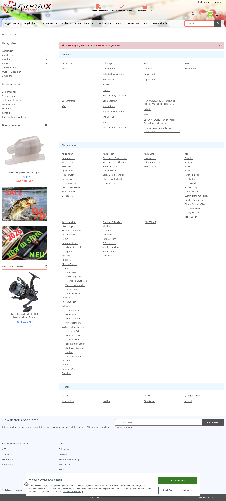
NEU (145, 23)
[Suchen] (199, 23)
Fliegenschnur (72, 310)
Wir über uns (109, 79)
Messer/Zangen (69, 264)
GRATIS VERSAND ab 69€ (122, 10)
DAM (105, 395)
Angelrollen (7, 55)
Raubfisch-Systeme (74, 348)
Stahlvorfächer (72, 339)
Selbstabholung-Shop (113, 74)
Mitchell (188, 401)
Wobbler (189, 158)
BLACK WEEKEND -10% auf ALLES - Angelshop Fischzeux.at (160, 121)
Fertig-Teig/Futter (193, 174)
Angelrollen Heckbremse (115, 162)
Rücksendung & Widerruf (115, 95)
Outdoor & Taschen (11, 71)
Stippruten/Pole (69, 191)
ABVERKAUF (150, 222)
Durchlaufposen (73, 276)
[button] (193, 14)
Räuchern (107, 234)
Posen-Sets (70, 272)
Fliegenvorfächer (73, 331)
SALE (146, 114)
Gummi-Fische (191, 191)
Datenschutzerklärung (49, 427)
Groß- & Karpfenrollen (113, 174)
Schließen (166, 490)
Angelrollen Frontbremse (115, 158)
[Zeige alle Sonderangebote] (46, 125)
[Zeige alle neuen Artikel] (46, 266)
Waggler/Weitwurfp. (75, 285)
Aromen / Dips (191, 187)
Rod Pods (66, 297)
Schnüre (66, 306)
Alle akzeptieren (176, 480)
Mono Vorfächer (73, 335)
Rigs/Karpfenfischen (75, 343)
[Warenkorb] (214, 15)
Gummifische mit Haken (196, 195)
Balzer (65, 395)
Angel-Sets (7, 59)
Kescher (66, 255)
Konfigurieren (186, 490)
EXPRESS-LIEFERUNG (98, 10)
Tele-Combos (150, 166)
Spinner (188, 162)
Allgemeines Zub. (73, 247)
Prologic (147, 395)
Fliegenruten (68, 174)
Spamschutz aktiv (123, 427)
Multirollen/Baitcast (112, 179)
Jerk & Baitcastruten (71, 183)
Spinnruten (67, 170)
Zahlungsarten (110, 63)
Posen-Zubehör (72, 293)
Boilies (188, 170)
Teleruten (66, 166)
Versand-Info (160, 23)
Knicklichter (67, 259)
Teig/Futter (190, 179)
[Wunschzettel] (200, 14)
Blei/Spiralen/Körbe (71, 230)
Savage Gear (68, 401)
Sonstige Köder (192, 212)
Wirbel (65, 364)
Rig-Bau (69, 251)
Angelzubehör (9, 67)
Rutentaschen (109, 238)
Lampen (107, 230)
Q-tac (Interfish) (192, 395)
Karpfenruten (68, 158)
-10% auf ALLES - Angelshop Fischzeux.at (157, 130)
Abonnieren (213, 422)
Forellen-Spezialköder (195, 200)
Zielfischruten (68, 162)
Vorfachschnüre (73, 322)
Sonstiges (66, 373)
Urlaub (147, 109)
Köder (5, 63)
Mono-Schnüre (72, 318)
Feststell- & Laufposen (76, 280)
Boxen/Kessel (68, 234)
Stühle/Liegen (109, 243)
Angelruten (7, 50)
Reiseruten (67, 179)
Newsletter (108, 84)
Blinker (188, 166)
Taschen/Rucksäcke (112, 247)
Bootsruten (67, 195)
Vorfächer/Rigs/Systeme (73, 327)
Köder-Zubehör (192, 216)
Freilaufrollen (109, 170)
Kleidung (107, 226)
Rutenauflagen (69, 301)
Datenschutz (150, 74)
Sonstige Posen (72, 289)
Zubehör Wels (68, 369)
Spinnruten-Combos (153, 162)
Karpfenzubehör (70, 243)
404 (63, 106)
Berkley (106, 401)
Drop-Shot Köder (193, 208)
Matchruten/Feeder (71, 187)
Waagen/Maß (68, 360)
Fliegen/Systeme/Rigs (195, 204)
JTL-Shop (211, 497)
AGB (146, 63)
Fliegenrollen (109, 183)
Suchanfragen (69, 100)
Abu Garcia (149, 401)
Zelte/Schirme (109, 251)
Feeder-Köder (191, 183)
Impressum (149, 79)
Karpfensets (149, 158)
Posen (65, 268)
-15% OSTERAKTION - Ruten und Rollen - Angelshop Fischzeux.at (159, 102)
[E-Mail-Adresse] (158, 422)
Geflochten (70, 314)
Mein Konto (203, 2)
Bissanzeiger (68, 226)
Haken (65, 238)
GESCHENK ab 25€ (145, 10)
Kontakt (217, 2)
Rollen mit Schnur (111, 166)
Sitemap (148, 68)
